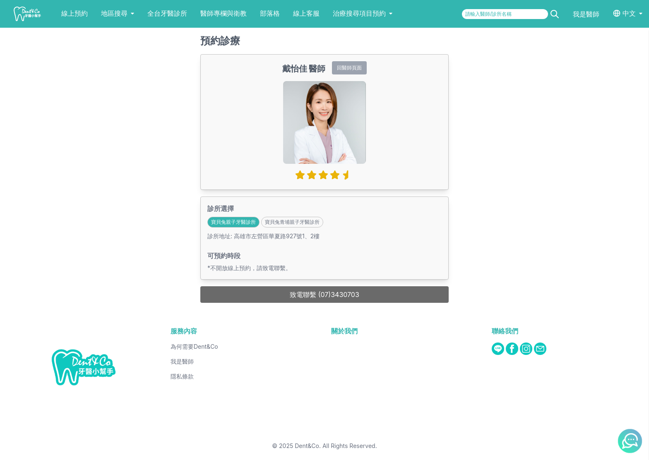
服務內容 (184, 331)
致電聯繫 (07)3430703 (324, 294)
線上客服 (306, 13)
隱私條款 (182, 376)
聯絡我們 (505, 331)
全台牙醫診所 (167, 13)
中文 (629, 13)
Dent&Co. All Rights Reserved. (336, 445)
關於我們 (344, 331)
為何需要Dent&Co (194, 346)
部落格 (270, 13)
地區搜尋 (117, 13)
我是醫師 (586, 14)
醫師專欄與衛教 (223, 13)
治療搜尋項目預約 (362, 13)
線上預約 (74, 13)
